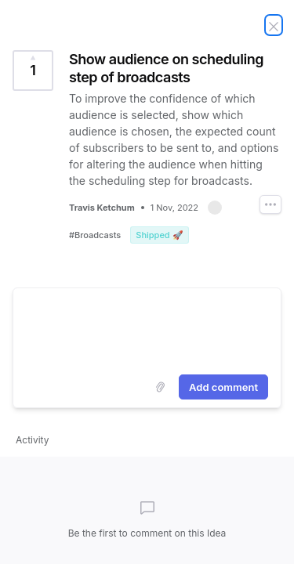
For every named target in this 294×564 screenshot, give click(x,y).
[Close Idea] (273, 25)
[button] (215, 208)
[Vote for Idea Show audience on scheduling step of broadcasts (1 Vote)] (33, 70)
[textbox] (147, 328)
